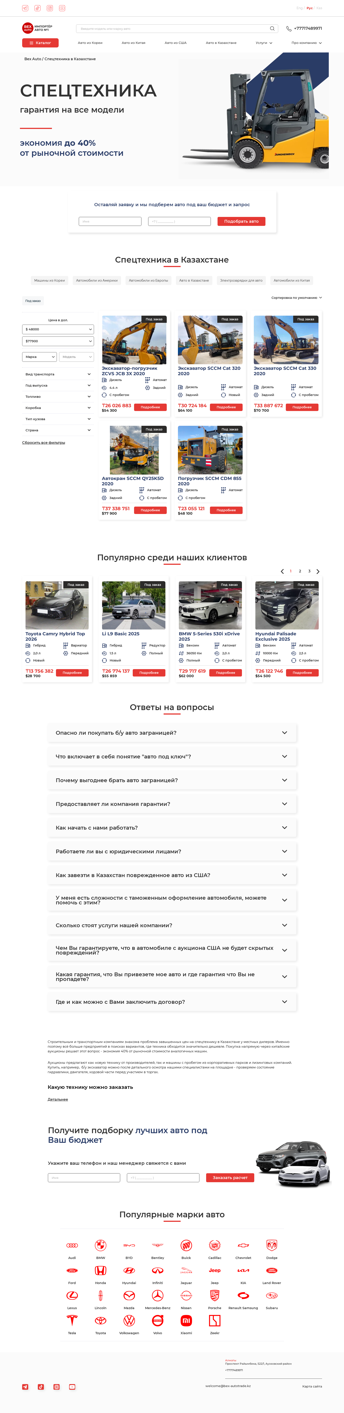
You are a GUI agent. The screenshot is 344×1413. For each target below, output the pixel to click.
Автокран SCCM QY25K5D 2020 (133, 481)
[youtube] (62, 8)
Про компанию (305, 43)
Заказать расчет (230, 1177)
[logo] (37, 28)
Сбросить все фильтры (43, 443)
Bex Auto (32, 59)
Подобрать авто (241, 221)
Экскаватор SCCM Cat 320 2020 (209, 371)
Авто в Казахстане (221, 43)
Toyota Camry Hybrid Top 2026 (55, 636)
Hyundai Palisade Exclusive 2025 (275, 636)
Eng (300, 8)
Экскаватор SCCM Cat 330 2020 (285, 371)
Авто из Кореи (90, 43)
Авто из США (176, 43)
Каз (319, 8)
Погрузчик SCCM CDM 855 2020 (209, 481)
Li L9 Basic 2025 (120, 633)
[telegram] (25, 8)
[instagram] (50, 8)
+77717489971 (303, 28)
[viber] (56, 1387)
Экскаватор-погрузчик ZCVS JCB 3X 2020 (129, 371)
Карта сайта (312, 1386)
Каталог (40, 43)
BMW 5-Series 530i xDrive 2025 (209, 636)
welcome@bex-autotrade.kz (228, 1386)
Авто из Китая (133, 43)
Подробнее (150, 407)
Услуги (262, 43)
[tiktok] (37, 8)
